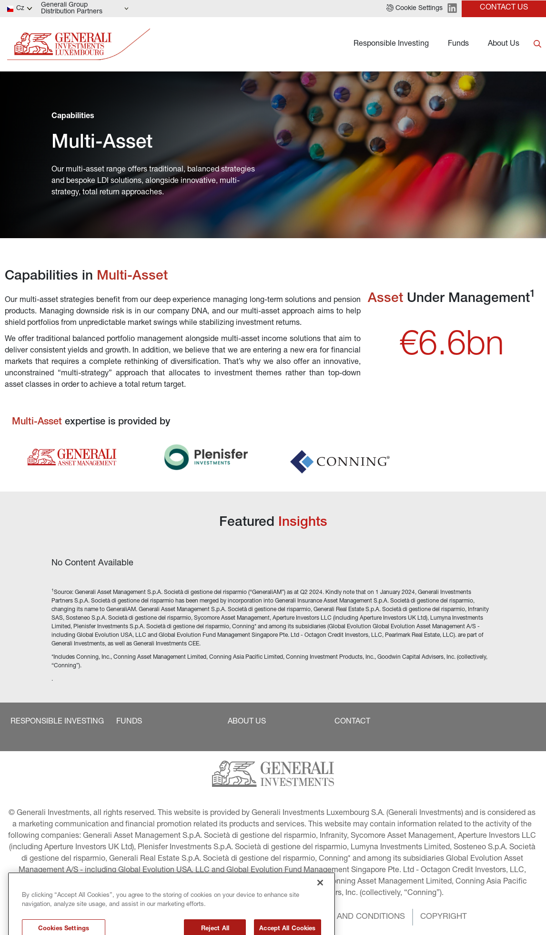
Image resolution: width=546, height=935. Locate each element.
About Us (503, 44)
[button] (414, 8)
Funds (458, 44)
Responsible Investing (391, 44)
